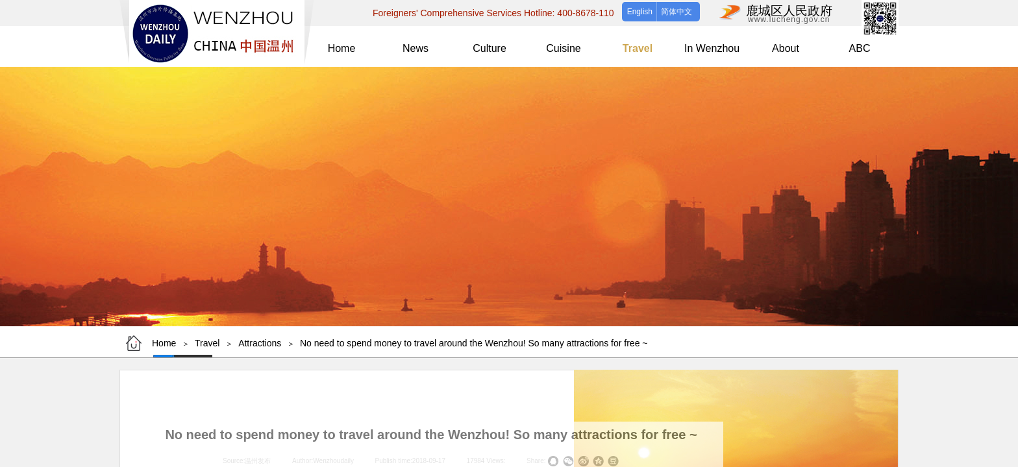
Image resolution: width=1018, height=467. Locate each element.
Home (164, 343)
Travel (207, 343)
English (639, 11)
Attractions (259, 343)
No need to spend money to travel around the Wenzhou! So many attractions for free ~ (474, 343)
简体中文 (676, 11)
